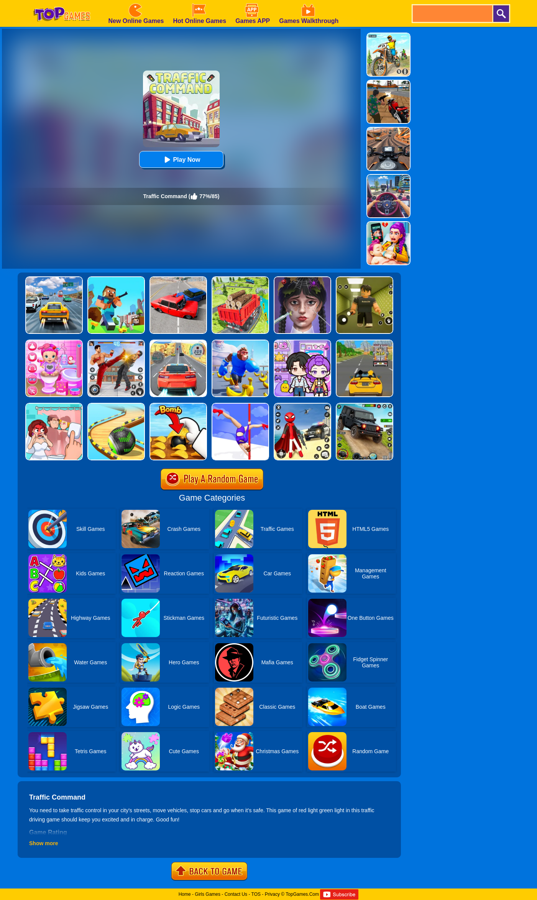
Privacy (272, 894)
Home (185, 894)
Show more (43, 843)
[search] (452, 13)
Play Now (181, 159)
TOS (256, 894)
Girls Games (207, 894)
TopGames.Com (302, 894)
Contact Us (236, 894)
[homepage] (61, 2)
